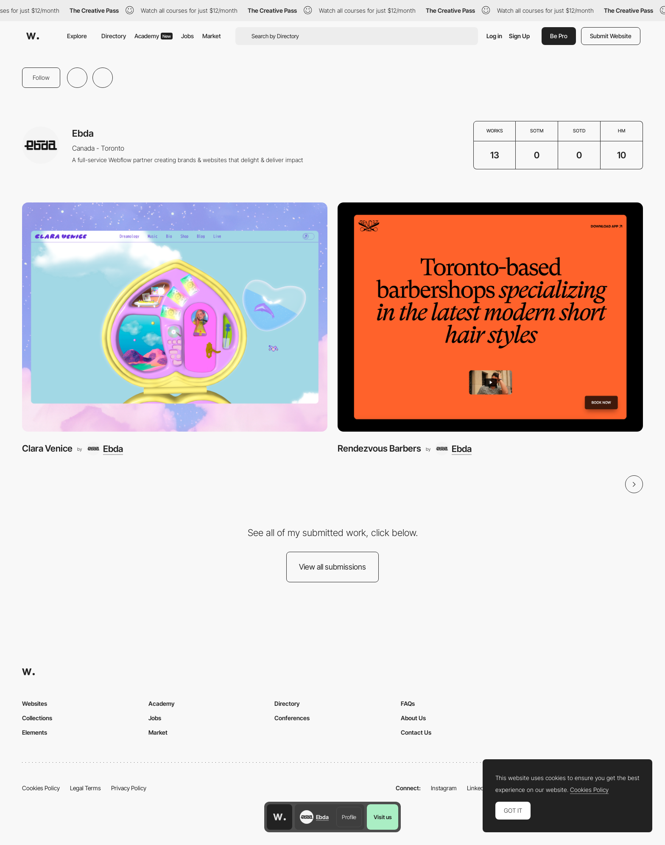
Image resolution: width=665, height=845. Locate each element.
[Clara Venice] (174, 317)
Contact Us (416, 732)
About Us (413, 717)
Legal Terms (85, 788)
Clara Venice (47, 448)
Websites (34, 703)
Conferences (292, 717)
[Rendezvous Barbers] (490, 317)
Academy (153, 35)
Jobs (187, 35)
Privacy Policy (128, 788)
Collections (37, 717)
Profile (349, 817)
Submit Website (610, 35)
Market (211, 35)
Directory (113, 35)
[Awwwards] (32, 36)
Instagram (444, 788)
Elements (34, 732)
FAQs (408, 703)
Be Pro (558, 35)
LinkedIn (478, 788)
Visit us (383, 817)
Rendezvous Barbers (379, 448)
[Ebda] (105, 448)
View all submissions (332, 566)
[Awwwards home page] (279, 817)
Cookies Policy (41, 788)
